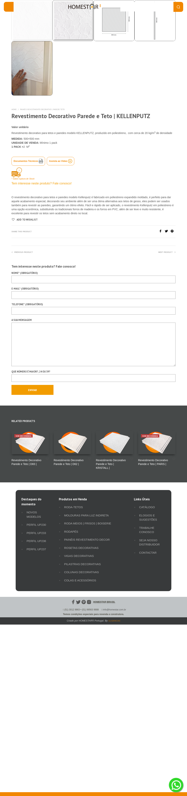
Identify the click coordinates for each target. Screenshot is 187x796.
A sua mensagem (93, 506)
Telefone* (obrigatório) (93, 473)
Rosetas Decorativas (81, 712)
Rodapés (71, 695)
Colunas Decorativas (81, 736)
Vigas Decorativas (79, 720)
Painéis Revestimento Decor (87, 703)
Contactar (148, 716)
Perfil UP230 (36, 689)
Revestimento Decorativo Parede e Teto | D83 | (26, 626)
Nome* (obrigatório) (93, 441)
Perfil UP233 (36, 697)
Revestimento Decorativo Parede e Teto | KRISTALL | (111, 628)
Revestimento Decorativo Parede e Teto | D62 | (68, 626)
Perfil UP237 (36, 713)
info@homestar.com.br (114, 773)
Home (14, 273)
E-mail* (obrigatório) (93, 457)
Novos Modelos (34, 678)
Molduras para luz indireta (86, 679)
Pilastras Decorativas (82, 728)
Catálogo (147, 671)
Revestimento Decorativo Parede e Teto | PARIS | (153, 626)
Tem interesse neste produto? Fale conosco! (41, 347)
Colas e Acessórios (80, 744)
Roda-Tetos (73, 671)
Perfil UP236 (36, 705)
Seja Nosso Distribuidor (149, 706)
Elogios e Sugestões (148, 682)
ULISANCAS (114, 785)
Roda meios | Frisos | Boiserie (87, 687)
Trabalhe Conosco (146, 694)
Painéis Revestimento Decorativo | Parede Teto (42, 273)
